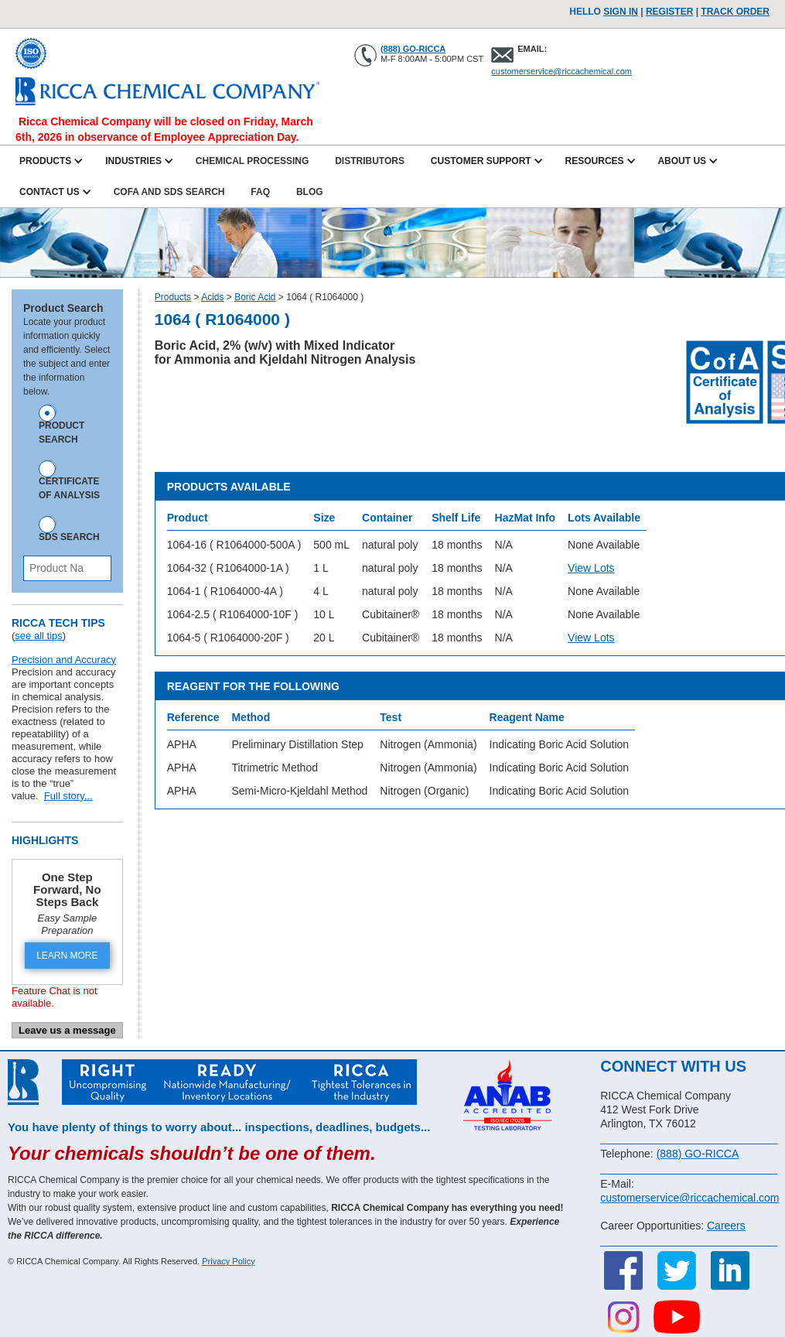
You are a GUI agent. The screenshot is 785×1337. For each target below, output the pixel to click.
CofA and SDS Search (169, 191)
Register (669, 11)
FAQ (260, 191)
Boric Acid (254, 297)
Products (173, 297)
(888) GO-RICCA (413, 48)
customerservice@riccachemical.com (561, 71)
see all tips (38, 635)
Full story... (68, 796)
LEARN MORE (66, 955)
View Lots (591, 568)
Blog (309, 191)
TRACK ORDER (735, 11)
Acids (212, 297)
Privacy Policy (228, 1261)
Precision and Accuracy (64, 659)
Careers (726, 1225)
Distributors (369, 161)
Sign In (620, 11)
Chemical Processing (252, 161)
